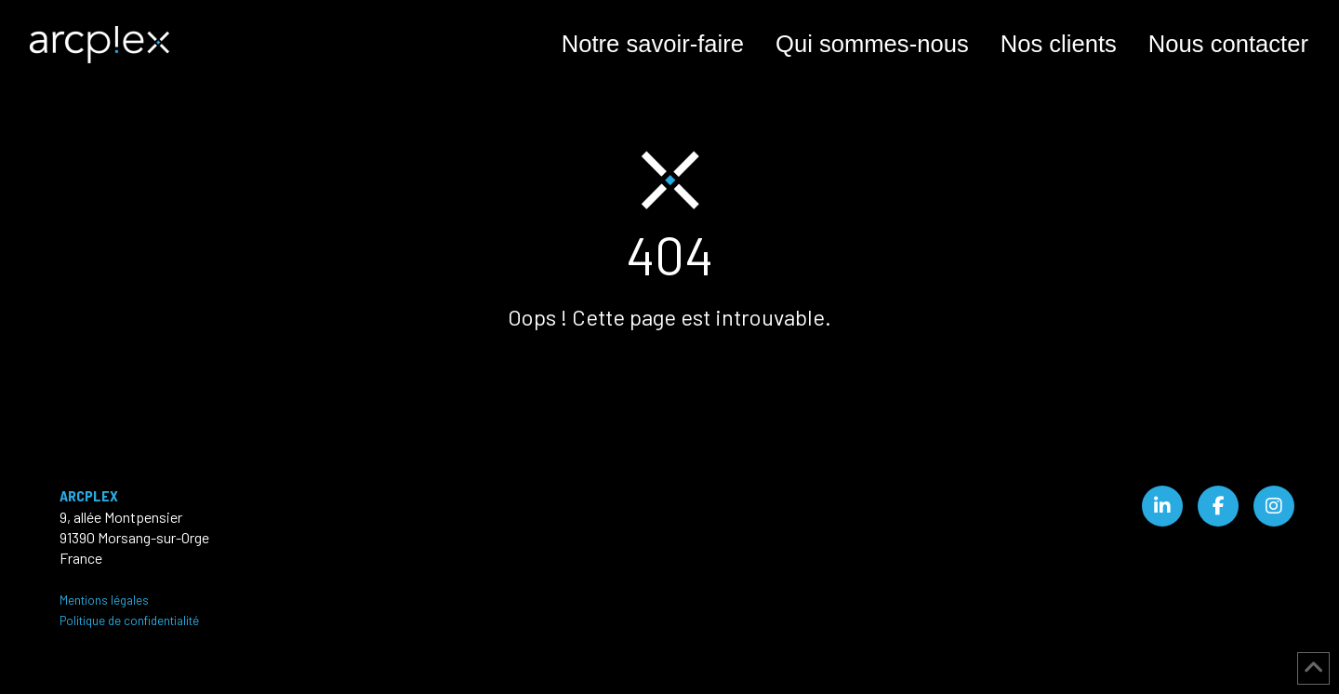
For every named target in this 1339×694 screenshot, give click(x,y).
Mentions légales (104, 600)
